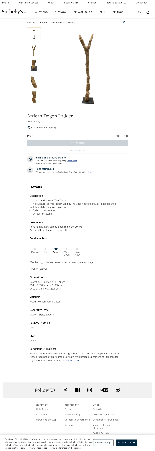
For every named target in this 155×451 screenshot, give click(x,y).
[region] (77, 443)
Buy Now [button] (60, 12)
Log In (5, 3)
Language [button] (141, 3)
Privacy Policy (72, 414)
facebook (77, 390)
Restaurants (71, 3)
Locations (41, 414)
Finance (118, 12)
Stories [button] (92, 3)
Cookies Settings (103, 442)
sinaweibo (118, 390)
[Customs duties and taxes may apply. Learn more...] (72, 160)
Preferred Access (28, 3)
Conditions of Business (105, 420)
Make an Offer (77, 150)
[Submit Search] (131, 12)
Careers (69, 425)
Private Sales (83, 12)
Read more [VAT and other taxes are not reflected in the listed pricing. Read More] (89, 172)
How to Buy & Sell (116, 3)
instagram (89, 390)
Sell (102, 12)
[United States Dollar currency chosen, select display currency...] (123, 22)
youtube (103, 390)
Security (97, 409)
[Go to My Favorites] (139, 12)
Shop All (31, 22)
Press (67, 409)
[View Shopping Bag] (148, 12)
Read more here (71, 360)
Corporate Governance (77, 420)
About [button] (51, 3)
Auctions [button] (41, 12)
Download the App (46, 420)
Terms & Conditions (104, 414)
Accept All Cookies (126, 442)
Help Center (43, 409)
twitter (65, 390)
